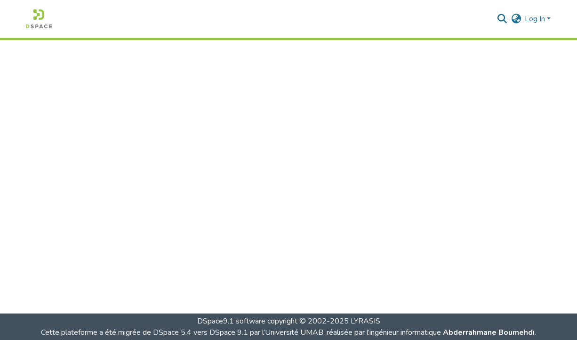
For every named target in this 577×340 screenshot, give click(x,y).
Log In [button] (536, 19)
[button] (39, 18)
